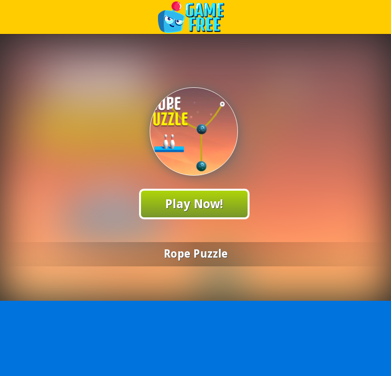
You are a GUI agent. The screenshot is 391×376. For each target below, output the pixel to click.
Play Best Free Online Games (196, 16)
